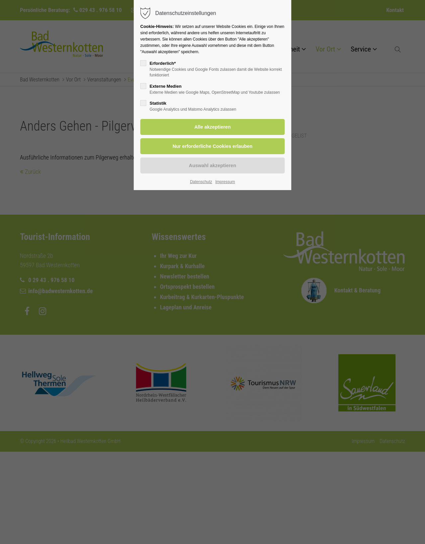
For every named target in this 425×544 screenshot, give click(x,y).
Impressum (225, 181)
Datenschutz (201, 181)
